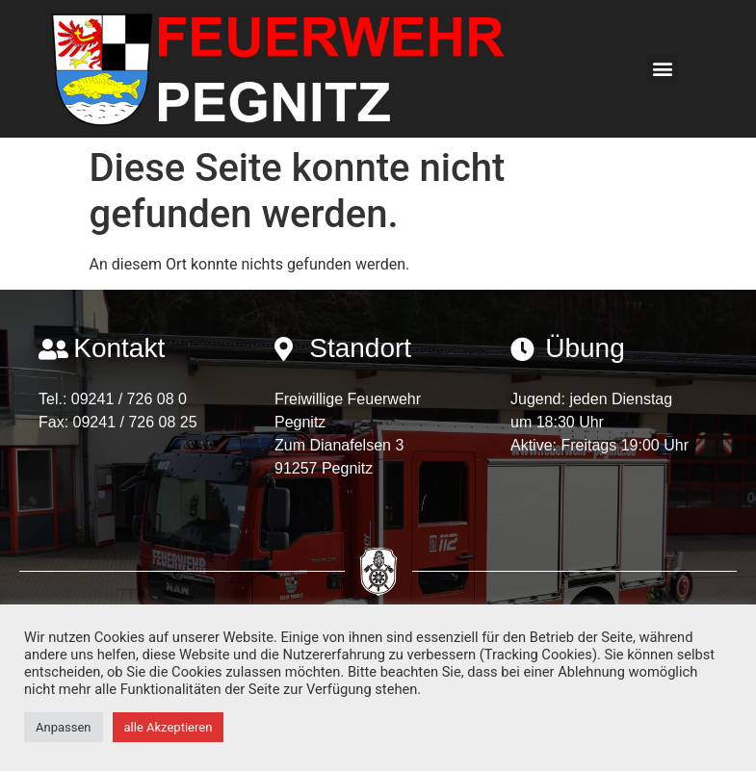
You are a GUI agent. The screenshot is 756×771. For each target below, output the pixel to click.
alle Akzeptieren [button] (168, 727)
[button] (663, 69)
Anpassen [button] (63, 727)
